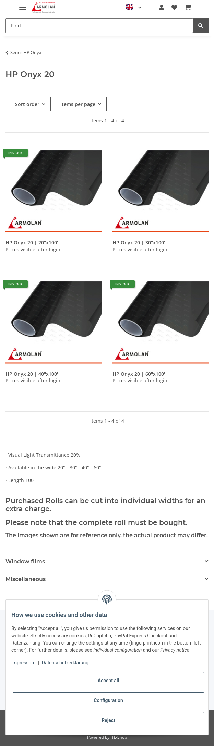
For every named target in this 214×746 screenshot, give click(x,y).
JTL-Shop (118, 737)
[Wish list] (174, 7)
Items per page (77, 104)
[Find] (99, 25)
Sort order (27, 104)
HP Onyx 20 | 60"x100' (138, 374)
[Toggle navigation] (22, 4)
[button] (161, 7)
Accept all (108, 680)
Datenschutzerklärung (65, 662)
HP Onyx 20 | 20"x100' (31, 243)
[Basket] (188, 7)
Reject (108, 720)
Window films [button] (25, 561)
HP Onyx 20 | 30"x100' (138, 243)
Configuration (108, 700)
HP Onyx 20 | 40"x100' (31, 374)
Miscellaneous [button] (25, 579)
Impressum (23, 662)
